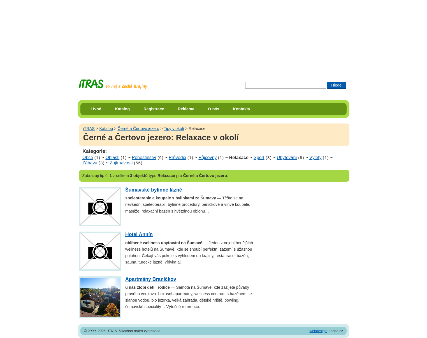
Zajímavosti (121, 162)
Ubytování (287, 157)
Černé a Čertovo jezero (138, 128)
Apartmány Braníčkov (150, 279)
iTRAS (89, 128)
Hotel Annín (139, 234)
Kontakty (241, 109)
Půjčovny (207, 157)
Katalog (122, 109)
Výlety (315, 157)
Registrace (153, 109)
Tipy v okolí (174, 128)
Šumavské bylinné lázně (153, 190)
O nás (213, 109)
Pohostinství (144, 157)
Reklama (186, 109)
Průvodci (177, 157)
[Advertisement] (213, 35)
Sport (259, 157)
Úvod (96, 109)
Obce (87, 157)
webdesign (318, 331)
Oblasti (113, 157)
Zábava (89, 162)
